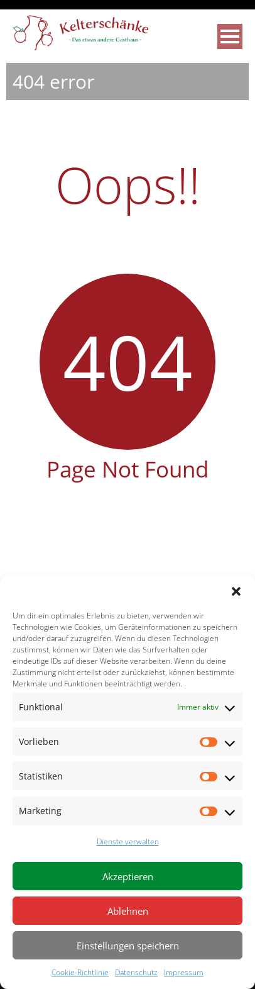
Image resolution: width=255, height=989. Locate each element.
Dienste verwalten (128, 841)
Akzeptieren (127, 876)
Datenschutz (136, 972)
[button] (236, 591)
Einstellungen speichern (128, 945)
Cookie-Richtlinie (80, 972)
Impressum (183, 972)
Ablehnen (127, 911)
